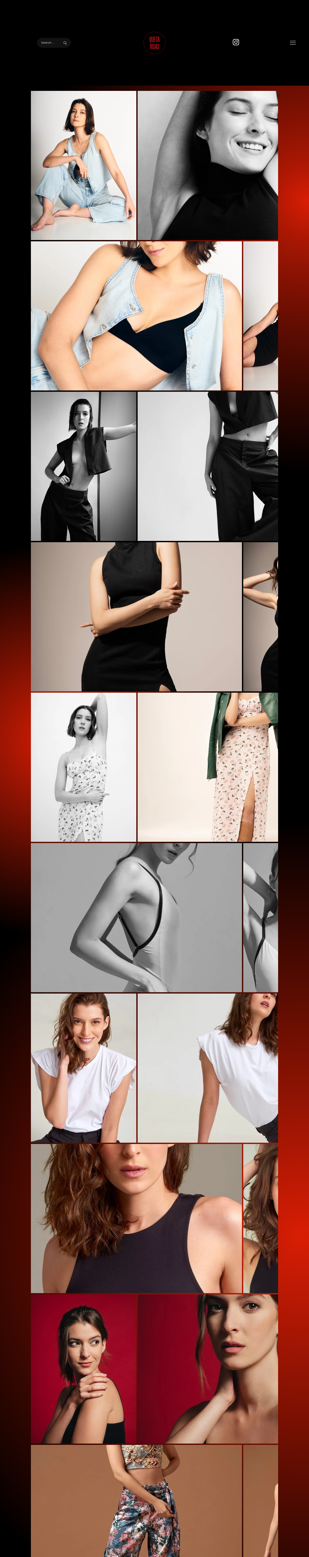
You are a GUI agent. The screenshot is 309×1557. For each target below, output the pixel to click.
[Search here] (47, 43)
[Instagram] (236, 42)
